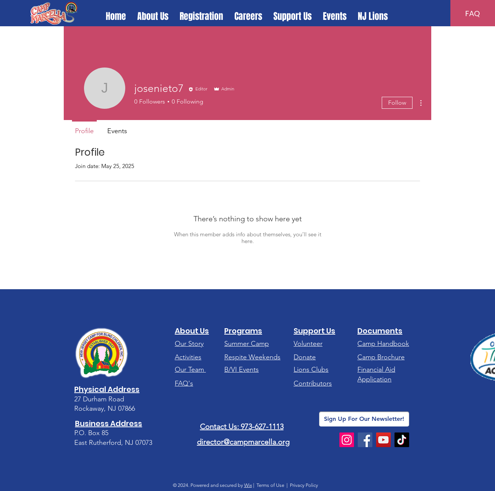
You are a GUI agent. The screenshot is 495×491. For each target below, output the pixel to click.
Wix (248, 485)
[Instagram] (346, 439)
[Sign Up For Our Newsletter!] (364, 418)
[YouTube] (383, 439)
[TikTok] (401, 439)
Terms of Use (270, 485)
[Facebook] (365, 439)
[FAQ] (472, 13)
